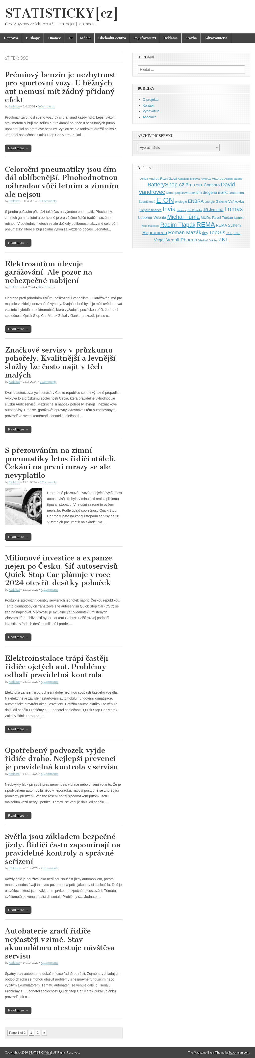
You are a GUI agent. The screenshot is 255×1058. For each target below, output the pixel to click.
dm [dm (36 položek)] (193, 192)
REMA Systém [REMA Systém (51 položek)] (228, 225)
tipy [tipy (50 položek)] (205, 233)
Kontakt (148, 105)
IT (71, 38)
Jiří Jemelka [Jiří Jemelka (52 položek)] (213, 210)
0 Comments (46, 106)
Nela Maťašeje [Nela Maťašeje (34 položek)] (150, 225)
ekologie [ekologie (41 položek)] (181, 201)
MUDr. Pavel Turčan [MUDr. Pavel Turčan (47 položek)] (217, 218)
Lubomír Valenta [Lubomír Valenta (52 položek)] (152, 217)
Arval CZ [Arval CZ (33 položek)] (206, 178)
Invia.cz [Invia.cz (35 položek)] (181, 210)
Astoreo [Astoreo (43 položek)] (218, 178)
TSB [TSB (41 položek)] (229, 233)
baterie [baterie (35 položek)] (238, 178)
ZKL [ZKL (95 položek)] (223, 239)
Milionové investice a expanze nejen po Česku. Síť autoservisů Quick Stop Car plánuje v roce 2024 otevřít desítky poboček (61, 570)
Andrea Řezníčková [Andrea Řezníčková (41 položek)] (163, 178)
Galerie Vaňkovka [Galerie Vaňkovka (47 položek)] (230, 201)
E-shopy (33, 38)
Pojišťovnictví (145, 38)
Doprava (11, 38)
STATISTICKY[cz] (62, 13)
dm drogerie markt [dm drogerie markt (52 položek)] (212, 192)
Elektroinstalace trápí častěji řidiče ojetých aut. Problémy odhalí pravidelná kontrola (56, 666)
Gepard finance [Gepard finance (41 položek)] (151, 210)
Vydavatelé (151, 111)
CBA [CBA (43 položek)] (199, 185)
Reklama (171, 38)
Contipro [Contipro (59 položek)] (212, 184)
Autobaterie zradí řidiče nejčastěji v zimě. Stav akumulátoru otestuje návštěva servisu (60, 943)
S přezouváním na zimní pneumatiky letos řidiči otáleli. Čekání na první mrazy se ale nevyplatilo (60, 463)
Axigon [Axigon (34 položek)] (228, 178)
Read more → (18, 148)
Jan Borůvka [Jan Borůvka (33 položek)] (194, 210)
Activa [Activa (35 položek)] (144, 178)
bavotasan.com (239, 1052)
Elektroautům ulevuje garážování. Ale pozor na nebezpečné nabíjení (48, 272)
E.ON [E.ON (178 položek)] (165, 200)
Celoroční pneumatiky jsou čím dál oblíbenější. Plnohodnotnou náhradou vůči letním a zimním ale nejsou (62, 182)
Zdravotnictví (215, 38)
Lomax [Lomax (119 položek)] (233, 208)
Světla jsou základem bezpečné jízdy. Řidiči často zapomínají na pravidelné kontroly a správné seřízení (62, 849)
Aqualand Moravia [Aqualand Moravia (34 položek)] (189, 178)
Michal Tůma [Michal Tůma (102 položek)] (183, 217)
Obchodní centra (112, 38)
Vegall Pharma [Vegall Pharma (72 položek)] (181, 239)
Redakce (14, 106)
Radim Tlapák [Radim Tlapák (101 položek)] (177, 225)
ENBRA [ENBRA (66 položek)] (196, 201)
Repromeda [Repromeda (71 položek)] (154, 232)
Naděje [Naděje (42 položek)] (239, 218)
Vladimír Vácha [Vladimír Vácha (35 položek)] (208, 240)
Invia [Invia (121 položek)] (169, 208)
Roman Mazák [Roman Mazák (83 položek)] (184, 232)
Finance (54, 38)
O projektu (151, 99)
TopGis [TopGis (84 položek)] (217, 232)
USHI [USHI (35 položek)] (236, 233)
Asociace (150, 117)
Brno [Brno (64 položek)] (190, 184)
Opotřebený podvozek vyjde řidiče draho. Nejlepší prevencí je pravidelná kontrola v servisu (61, 758)
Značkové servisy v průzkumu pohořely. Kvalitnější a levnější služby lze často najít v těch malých (60, 362)
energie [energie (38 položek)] (210, 201)
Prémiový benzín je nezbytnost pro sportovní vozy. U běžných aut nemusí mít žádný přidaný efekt (60, 87)
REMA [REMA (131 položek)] (205, 224)
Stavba (191, 38)
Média (85, 38)
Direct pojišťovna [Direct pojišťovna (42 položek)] (178, 193)
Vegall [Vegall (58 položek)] (159, 240)
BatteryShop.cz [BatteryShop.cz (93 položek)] (166, 184)
